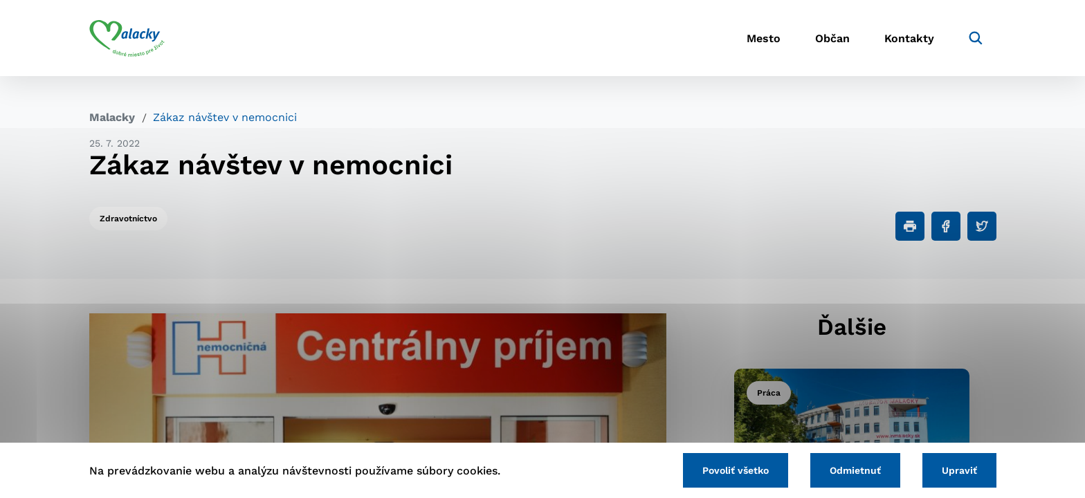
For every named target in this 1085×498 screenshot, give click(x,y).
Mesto (764, 38)
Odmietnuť (855, 470)
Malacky (112, 117)
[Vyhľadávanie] (976, 38)
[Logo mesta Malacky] (127, 38)
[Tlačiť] (909, 226)
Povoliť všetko (735, 470)
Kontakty (909, 38)
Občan (832, 38)
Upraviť (959, 470)
